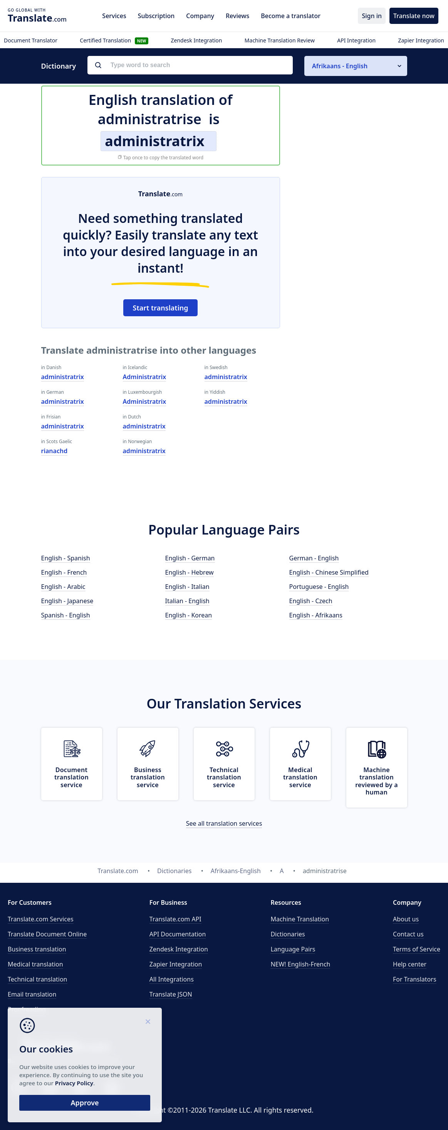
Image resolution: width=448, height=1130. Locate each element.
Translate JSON (170, 994)
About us (406, 919)
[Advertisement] (349, 225)
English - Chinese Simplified (329, 572)
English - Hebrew (189, 572)
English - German (190, 558)
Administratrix (144, 377)
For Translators (414, 979)
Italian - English (187, 601)
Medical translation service (300, 777)
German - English (314, 558)
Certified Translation (114, 40)
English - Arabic (63, 586)
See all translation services (224, 823)
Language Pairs (292, 949)
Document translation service (71, 777)
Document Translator (30, 40)
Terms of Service (416, 949)
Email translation (32, 994)
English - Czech (310, 601)
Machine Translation (299, 919)
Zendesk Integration (196, 40)
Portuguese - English (319, 586)
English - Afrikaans (315, 615)
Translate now (414, 16)
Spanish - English (65, 615)
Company (200, 16)
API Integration (356, 40)
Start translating (160, 307)
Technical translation (37, 979)
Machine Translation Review (280, 40)
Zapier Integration (421, 40)
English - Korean (188, 615)
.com (37, 17)
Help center (409, 964)
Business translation (37, 949)
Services (114, 16)
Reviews (237, 16)
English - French (64, 572)
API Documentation (177, 934)
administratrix (62, 377)
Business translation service (148, 777)
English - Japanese (67, 601)
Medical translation (35, 964)
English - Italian (187, 586)
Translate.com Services (41, 919)
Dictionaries (287, 934)
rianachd (54, 451)
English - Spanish (65, 558)
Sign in (372, 16)
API (175, 919)
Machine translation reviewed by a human (376, 781)
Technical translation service (224, 777)
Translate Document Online (47, 934)
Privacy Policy (74, 1083)
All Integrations (171, 979)
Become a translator (290, 16)
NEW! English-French (300, 964)
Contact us (408, 934)
